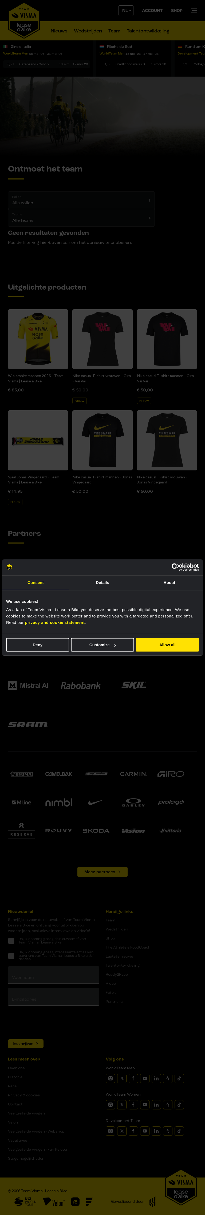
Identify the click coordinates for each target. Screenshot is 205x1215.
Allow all (167, 644)
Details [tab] (102, 582)
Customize (102, 644)
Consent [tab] (35, 582)
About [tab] (169, 582)
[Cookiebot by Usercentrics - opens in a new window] (175, 567)
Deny (37, 644)
